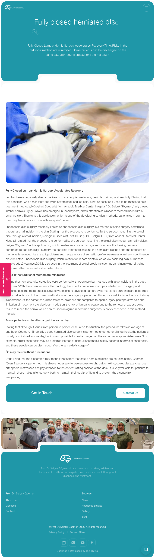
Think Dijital (92, 551)
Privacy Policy (56, 532)
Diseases (11, 506)
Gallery (86, 511)
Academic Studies (92, 506)
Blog (84, 517)
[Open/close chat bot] (146, 550)
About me (11, 500)
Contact (10, 511)
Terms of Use (77, 532)
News (85, 500)
